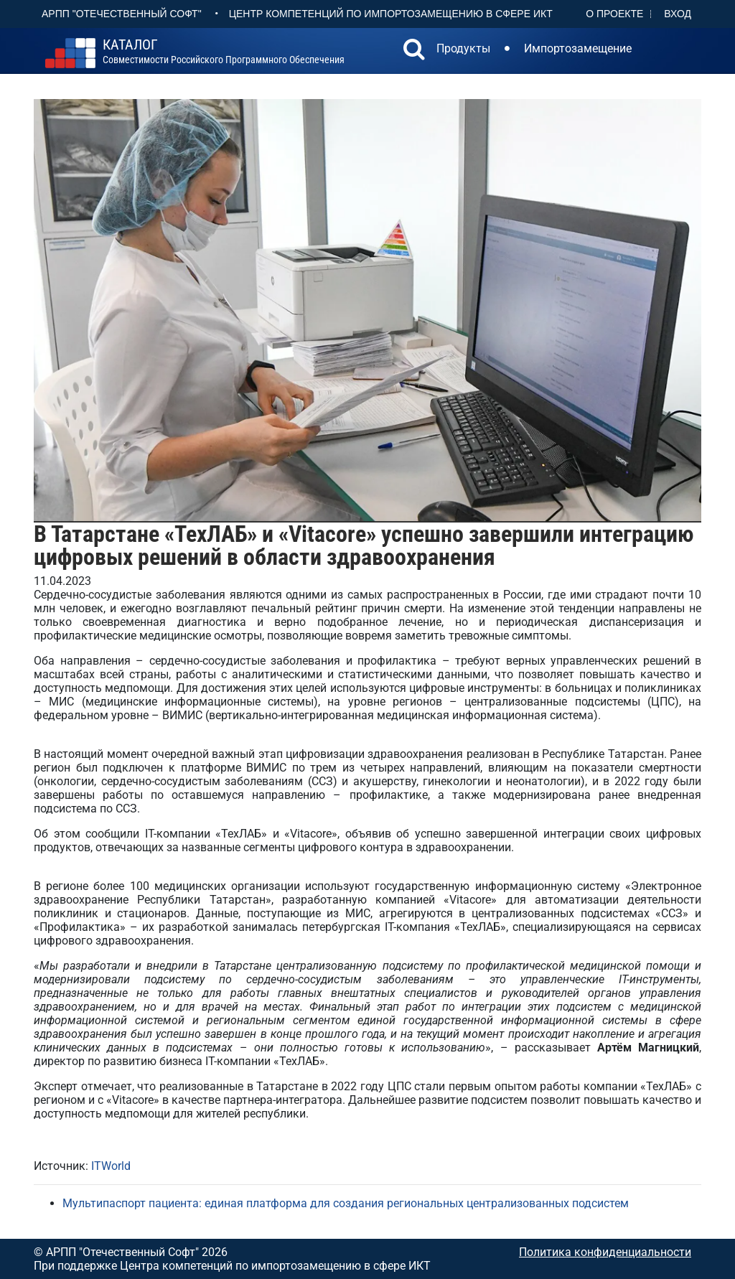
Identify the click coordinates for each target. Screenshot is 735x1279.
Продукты (463, 48)
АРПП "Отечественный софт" (122, 13)
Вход (677, 13)
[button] (414, 51)
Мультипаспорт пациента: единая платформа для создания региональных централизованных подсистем (345, 1203)
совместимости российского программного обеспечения (224, 51)
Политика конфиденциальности (605, 1252)
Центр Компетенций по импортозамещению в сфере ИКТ (391, 13)
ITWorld (111, 1166)
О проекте (614, 13)
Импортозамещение (578, 48)
